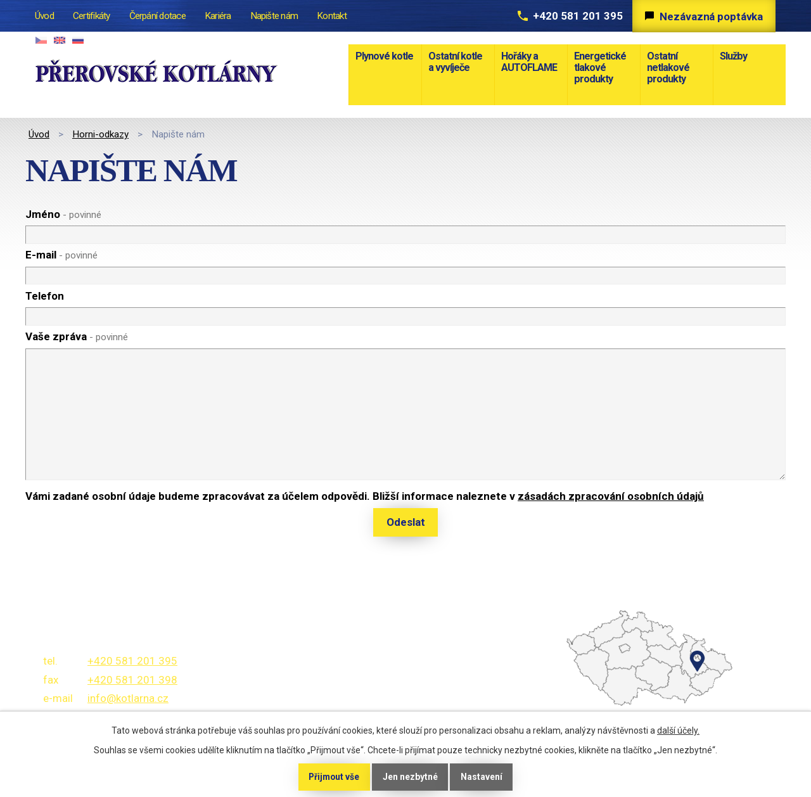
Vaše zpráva (76, 336)
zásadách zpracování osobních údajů (611, 496)
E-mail (61, 254)
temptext (608, 694)
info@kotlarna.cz (128, 698)
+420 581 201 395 (574, 16)
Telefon (44, 296)
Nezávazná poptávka (710, 16)
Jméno (63, 214)
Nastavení (483, 777)
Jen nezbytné (410, 777)
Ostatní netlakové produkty (668, 67)
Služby (733, 56)
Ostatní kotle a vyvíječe (455, 61)
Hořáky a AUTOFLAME (529, 61)
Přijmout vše (333, 777)
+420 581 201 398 (132, 679)
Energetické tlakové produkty (600, 67)
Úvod (39, 134)
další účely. (678, 730)
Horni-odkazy (100, 134)
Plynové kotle (384, 56)
